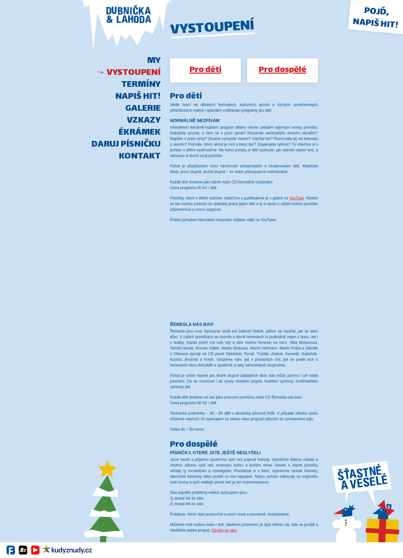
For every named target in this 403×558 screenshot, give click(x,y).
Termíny (141, 85)
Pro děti (206, 70)
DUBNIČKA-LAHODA (127, 27)
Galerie (143, 109)
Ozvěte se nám (224, 530)
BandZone (23, 550)
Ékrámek (140, 133)
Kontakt (140, 157)
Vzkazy (144, 121)
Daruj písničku (126, 145)
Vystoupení (134, 73)
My (154, 61)
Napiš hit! (138, 97)
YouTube (296, 198)
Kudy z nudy (67, 550)
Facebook (10, 550)
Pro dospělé (282, 70)
